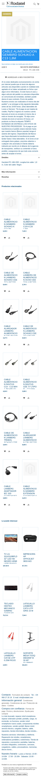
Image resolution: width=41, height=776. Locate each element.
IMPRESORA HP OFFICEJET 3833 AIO (29, 557)
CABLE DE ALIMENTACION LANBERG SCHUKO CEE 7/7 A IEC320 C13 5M (10, 279)
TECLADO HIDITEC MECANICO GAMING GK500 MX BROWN (9, 609)
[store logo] (15, 4)
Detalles (5, 157)
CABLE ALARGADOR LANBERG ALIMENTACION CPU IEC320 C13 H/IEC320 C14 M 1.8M (10, 333)
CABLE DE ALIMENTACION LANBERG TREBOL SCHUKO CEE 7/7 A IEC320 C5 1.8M (10, 440)
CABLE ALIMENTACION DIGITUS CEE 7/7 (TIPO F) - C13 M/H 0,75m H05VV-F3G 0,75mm (30, 386)
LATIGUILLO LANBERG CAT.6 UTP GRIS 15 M (29, 607)
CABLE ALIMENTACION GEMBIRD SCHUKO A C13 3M (10, 224)
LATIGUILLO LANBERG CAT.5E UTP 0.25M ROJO (10, 656)
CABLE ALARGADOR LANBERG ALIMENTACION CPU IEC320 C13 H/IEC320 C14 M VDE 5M (30, 441)
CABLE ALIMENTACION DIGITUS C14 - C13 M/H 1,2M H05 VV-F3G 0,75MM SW (10, 386)
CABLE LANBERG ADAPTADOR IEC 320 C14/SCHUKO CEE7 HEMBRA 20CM (10, 494)
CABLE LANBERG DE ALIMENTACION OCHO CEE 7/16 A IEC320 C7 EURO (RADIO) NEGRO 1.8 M (30, 281)
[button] (5, 238)
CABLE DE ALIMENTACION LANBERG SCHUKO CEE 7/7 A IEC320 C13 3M (30, 332)
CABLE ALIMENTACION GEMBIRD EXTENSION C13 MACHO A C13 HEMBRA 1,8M (30, 493)
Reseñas (5, 177)
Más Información (9, 172)
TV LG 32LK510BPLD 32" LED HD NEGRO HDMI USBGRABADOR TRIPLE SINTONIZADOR (11, 562)
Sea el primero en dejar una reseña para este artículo (17, 64)
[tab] (20, 157)
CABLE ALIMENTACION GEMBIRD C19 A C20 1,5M (30, 224)
